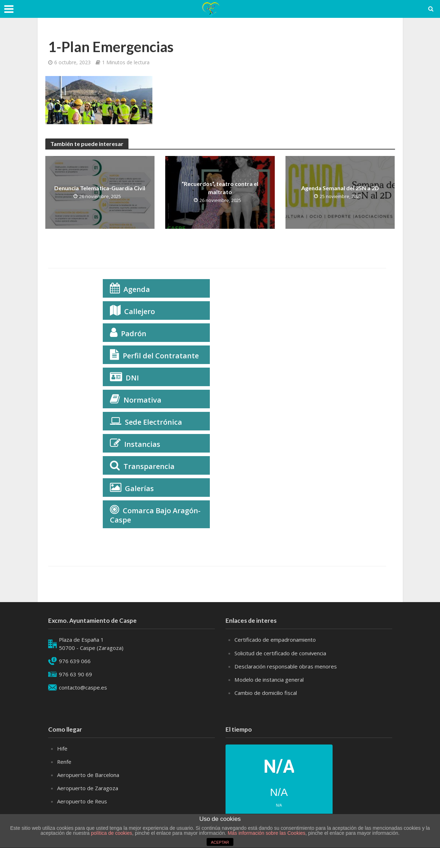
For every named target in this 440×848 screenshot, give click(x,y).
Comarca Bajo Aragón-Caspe (155, 515)
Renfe (64, 761)
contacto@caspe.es (83, 687)
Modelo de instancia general (268, 679)
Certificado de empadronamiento (275, 639)
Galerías (139, 488)
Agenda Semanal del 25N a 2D (340, 188)
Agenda (136, 289)
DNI (132, 378)
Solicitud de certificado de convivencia (280, 653)
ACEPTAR (220, 842)
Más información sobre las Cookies (265, 833)
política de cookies (111, 833)
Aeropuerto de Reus (82, 801)
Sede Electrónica (153, 422)
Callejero (139, 311)
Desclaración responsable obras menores (285, 666)
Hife (62, 748)
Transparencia (149, 466)
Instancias (142, 444)
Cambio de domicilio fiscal (265, 692)
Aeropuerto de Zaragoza (87, 788)
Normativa (142, 400)
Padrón (133, 333)
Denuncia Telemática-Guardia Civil (99, 188)
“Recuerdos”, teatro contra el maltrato (220, 187)
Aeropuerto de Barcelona (88, 774)
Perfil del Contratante (161, 355)
